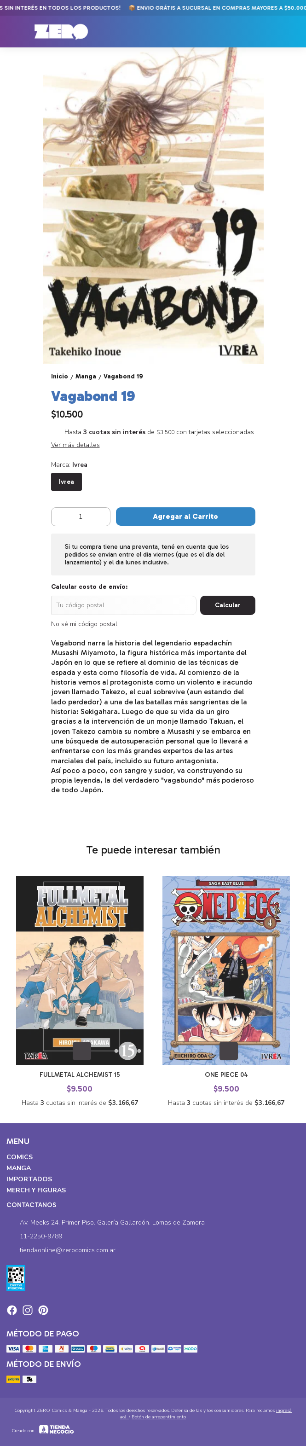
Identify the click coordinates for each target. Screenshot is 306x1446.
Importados (29, 1179)
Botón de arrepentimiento (159, 1417)
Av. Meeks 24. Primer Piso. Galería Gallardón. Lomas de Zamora (105, 1223)
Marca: (69, 464)
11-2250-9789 (34, 1237)
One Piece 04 (226, 1075)
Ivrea (66, 482)
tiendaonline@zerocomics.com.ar (60, 1250)
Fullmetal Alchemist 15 (80, 1075)
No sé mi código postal (84, 624)
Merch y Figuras (36, 1190)
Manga (18, 1168)
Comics (19, 1157)
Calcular (228, 605)
